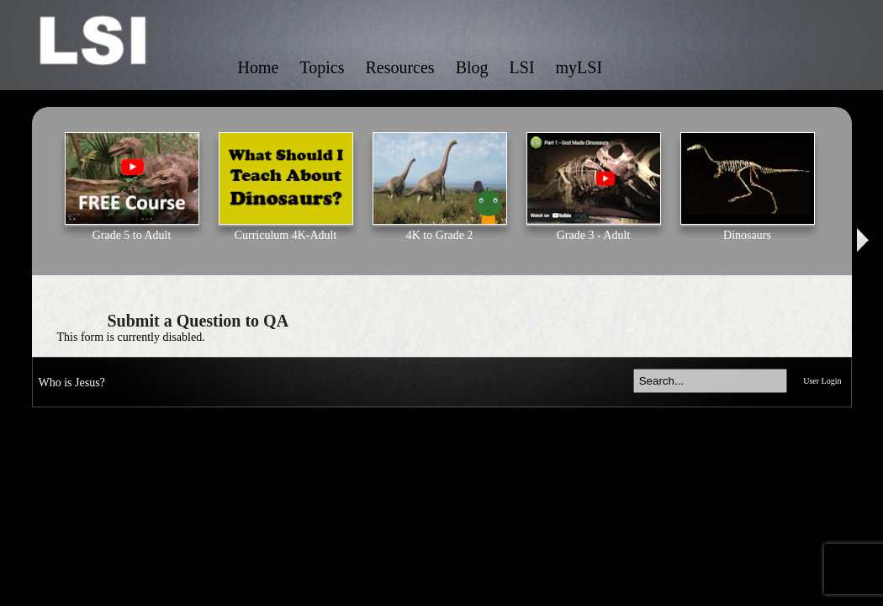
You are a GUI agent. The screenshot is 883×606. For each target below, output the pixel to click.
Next (864, 240)
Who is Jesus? (72, 382)
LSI (522, 67)
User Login (822, 380)
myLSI (579, 67)
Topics (321, 67)
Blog (472, 67)
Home (258, 67)
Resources (399, 67)
